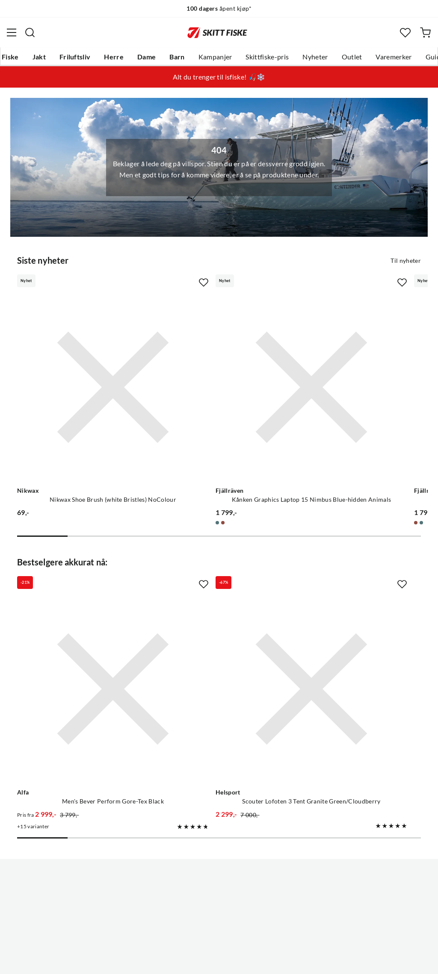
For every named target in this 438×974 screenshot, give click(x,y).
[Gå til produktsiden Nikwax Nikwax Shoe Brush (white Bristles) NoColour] (79, 353)
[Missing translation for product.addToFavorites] (136, 282)
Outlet (352, 57)
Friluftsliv (75, 57)
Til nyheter (406, 259)
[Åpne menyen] (12, 32)
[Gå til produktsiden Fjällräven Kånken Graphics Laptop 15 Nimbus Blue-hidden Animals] (210, 353)
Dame (146, 57)
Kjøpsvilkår (238, 960)
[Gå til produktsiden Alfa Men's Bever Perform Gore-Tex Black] (79, 588)
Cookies (271, 960)
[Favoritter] (405, 33)
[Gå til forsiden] (217, 32)
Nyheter (315, 57)
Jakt (39, 57)
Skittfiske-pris (267, 57)
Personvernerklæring (185, 960)
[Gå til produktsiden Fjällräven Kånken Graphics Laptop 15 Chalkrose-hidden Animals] (341, 353)
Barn (176, 57)
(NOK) (219, 924)
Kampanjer (215, 57)
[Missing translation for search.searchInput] (30, 32)
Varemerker (393, 57)
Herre (114, 57)
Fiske (10, 57)
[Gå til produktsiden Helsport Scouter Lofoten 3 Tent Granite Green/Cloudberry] (210, 588)
